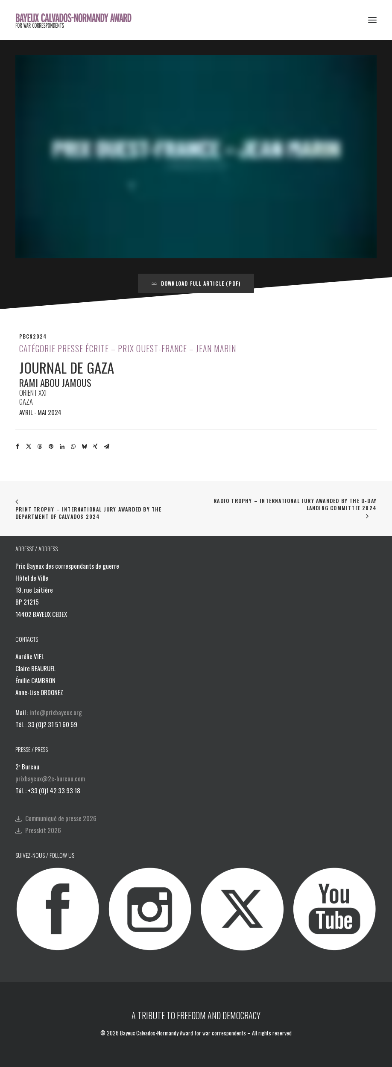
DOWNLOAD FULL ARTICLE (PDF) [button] (196, 283)
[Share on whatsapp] (73, 446)
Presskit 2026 (43, 830)
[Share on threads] (40, 446)
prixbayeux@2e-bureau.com (50, 778)
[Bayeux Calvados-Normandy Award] (76, 20)
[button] (372, 20)
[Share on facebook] (17, 446)
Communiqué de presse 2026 (61, 818)
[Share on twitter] (28, 446)
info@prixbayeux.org (55, 712)
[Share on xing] (95, 446)
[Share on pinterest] (51, 446)
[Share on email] (106, 446)
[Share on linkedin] (62, 446)
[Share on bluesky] (84, 446)
